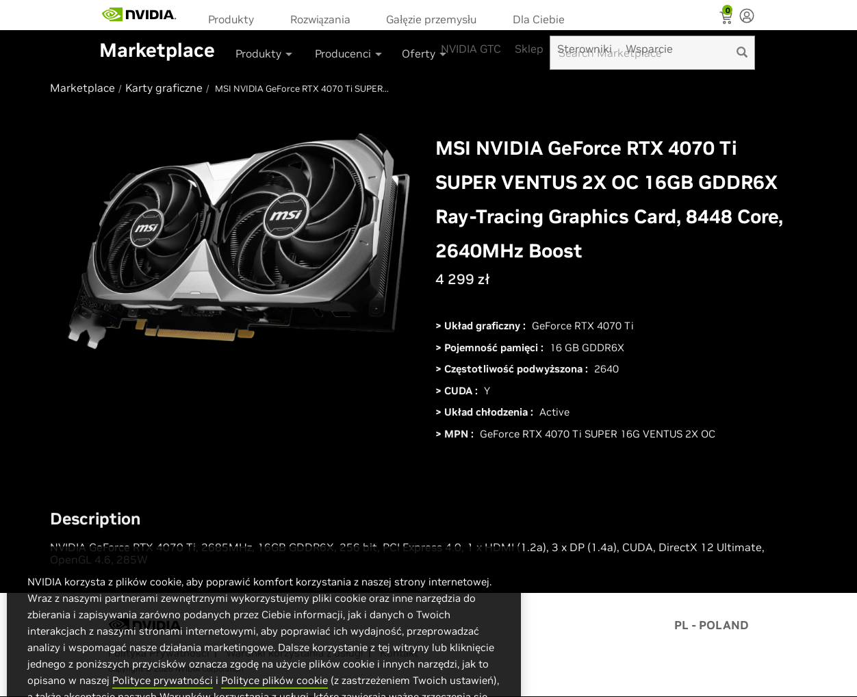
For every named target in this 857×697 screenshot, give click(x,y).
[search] (742, 53)
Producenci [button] (349, 53)
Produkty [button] (264, 53)
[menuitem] (235, 18)
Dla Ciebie (539, 19)
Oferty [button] (425, 53)
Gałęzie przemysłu (431, 19)
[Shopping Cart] (727, 19)
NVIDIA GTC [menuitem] (471, 48)
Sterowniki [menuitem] (584, 48)
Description (95, 519)
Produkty (231, 19)
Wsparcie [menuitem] (649, 48)
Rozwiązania (320, 19)
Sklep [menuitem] (529, 48)
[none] (747, 17)
